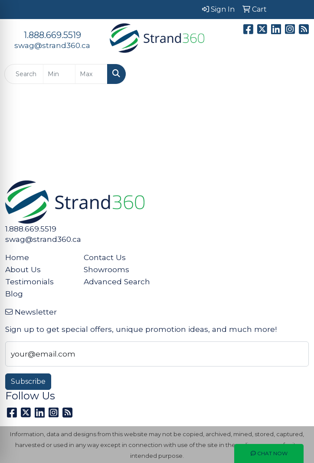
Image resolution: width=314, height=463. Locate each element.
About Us (23, 269)
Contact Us (105, 257)
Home (17, 257)
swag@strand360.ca (52, 45)
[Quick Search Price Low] (59, 74)
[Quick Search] (23, 74)
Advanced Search (117, 281)
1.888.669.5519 (52, 35)
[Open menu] (296, 74)
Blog (14, 293)
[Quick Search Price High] (91, 74)
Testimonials (29, 281)
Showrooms (106, 269)
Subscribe (28, 381)
